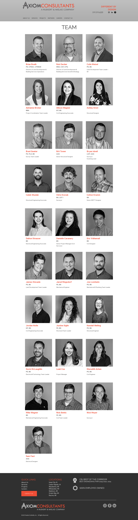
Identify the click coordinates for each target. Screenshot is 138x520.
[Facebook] (110, 505)
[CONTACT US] (29, 493)
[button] (26, 18)
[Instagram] (105, 505)
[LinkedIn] (114, 505)
